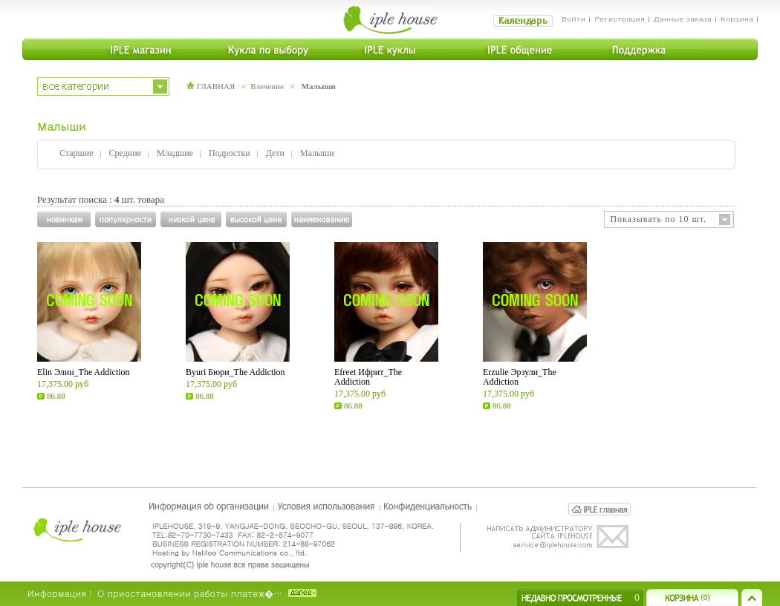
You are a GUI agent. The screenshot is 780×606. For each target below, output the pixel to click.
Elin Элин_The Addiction (83, 372)
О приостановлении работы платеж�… (189, 593)
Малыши (319, 86)
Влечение (267, 86)
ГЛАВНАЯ (210, 86)
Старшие (76, 153)
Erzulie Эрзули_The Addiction (519, 377)
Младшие (175, 153)
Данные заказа (683, 18)
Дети (275, 153)
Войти (574, 18)
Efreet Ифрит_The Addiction (368, 377)
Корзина (737, 18)
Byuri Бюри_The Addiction (235, 372)
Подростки (229, 153)
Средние (125, 153)
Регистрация (619, 18)
